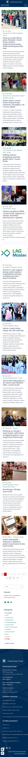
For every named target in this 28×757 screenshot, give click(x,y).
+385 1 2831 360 (7, 690)
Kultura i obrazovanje (11, 627)
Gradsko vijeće (9, 625)
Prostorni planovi (10, 632)
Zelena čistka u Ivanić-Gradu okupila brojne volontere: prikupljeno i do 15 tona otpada (13, 103)
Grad (6, 615)
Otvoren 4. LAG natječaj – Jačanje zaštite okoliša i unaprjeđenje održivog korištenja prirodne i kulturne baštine (13, 274)
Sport (4, 152)
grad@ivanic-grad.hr (12, 692)
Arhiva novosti (9, 643)
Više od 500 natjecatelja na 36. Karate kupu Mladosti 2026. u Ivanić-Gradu (14, 382)
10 (7, 578)
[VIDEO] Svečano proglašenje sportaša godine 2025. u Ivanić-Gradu (12, 158)
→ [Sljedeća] (21, 578)
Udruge (5, 35)
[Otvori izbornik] (25, 5)
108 (13, 578)
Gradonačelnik (7, 33)
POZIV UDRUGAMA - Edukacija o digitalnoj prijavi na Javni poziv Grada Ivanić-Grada (14, 542)
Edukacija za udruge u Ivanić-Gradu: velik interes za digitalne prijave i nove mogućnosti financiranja (13, 434)
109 (17, 578)
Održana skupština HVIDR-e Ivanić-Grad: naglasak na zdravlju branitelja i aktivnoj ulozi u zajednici (13, 214)
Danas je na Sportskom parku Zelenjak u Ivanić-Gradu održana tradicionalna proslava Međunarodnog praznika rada (13, 43)
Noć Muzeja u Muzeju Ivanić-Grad (11, 490)
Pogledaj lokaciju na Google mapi (13, 674)
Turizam (7, 636)
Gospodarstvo (7, 96)
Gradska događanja (16, 33)
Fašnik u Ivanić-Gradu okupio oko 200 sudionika (13, 329)
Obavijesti (14, 267)
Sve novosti (8, 613)
